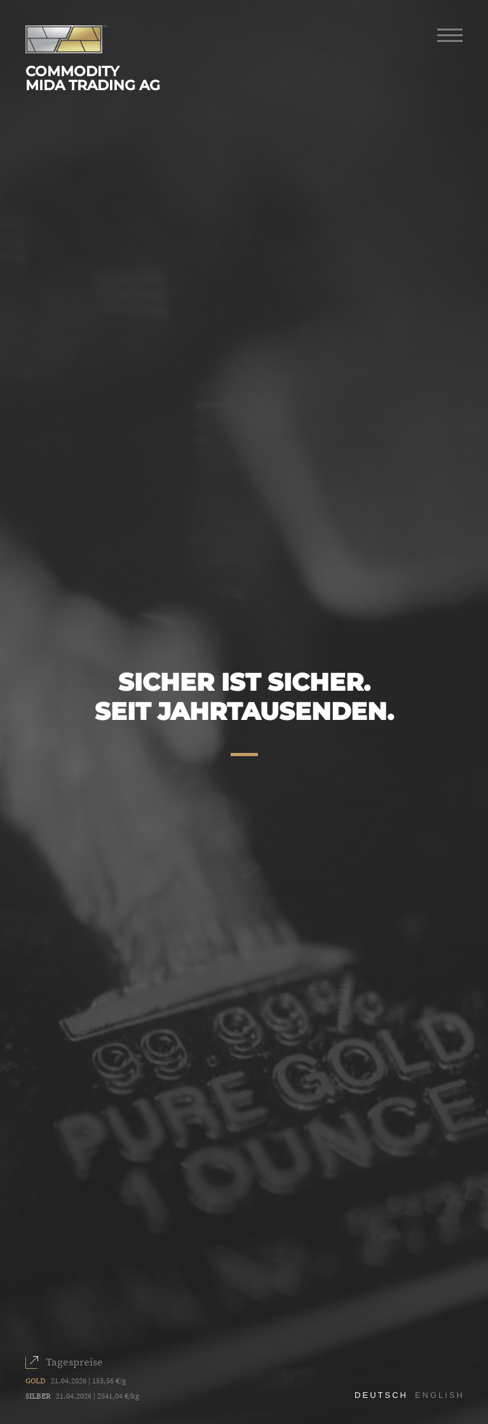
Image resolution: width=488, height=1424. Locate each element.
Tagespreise (74, 1362)
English (439, 1395)
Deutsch (381, 1395)
